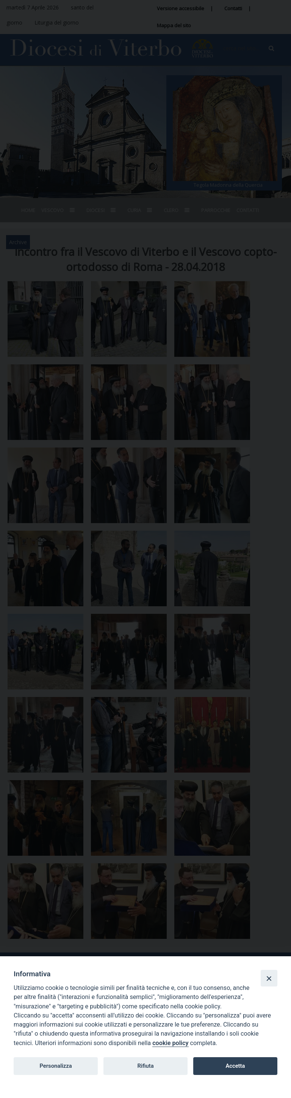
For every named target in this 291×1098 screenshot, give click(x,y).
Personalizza (55, 1065)
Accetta (235, 1065)
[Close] (269, 978)
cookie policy (170, 1043)
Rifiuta (145, 1065)
